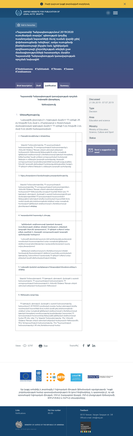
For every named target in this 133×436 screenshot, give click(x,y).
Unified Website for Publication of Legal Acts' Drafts (41, 12)
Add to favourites (28, 25)
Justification (50, 85)
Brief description (24, 85)
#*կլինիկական (42, 68)
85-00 (50, 413)
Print (46, 345)
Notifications (20, 413)
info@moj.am (97, 417)
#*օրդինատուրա (23, 71)
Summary (64, 85)
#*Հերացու (56, 68)
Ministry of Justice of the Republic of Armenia (44, 425)
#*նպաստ (68, 68)
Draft (38, 85)
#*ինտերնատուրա (24, 68)
